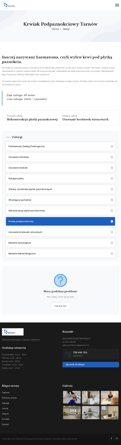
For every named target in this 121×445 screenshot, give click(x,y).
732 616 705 (60, 306)
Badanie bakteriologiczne (22, 253)
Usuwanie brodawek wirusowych (25, 232)
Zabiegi (66, 29)
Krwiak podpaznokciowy (21, 221)
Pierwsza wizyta (9, 398)
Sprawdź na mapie (75, 364)
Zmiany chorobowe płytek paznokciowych (30, 189)
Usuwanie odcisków (19, 157)
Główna (55, 29)
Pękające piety (16, 178)
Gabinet (5, 392)
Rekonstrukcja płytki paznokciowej (27, 210)
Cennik (5, 408)
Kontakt (5, 419)
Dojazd (5, 424)
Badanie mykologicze (20, 243)
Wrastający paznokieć (20, 200)
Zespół (5, 414)
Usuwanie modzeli (18, 168)
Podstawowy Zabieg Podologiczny (27, 146)
